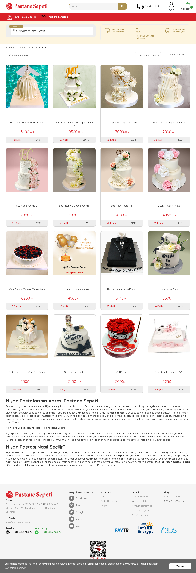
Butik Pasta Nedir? (172, 496)
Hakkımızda (106, 496)
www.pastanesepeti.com (165, 418)
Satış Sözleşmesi (140, 515)
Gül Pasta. (121, 372)
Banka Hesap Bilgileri (110, 501)
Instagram (78, 519)
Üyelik (171, 6)
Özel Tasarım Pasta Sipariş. (74, 288)
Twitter (76, 505)
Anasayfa (11, 47)
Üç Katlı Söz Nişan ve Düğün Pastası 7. (74, 124)
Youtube (77, 526)
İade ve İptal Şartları (141, 501)
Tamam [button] (180, 566)
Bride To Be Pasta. (169, 288)
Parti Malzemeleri (54, 17)
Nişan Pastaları (18, 55)
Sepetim (185, 6)
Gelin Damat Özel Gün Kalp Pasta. (27, 372)
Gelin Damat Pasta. (74, 372)
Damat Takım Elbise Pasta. (121, 288)
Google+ (77, 512)
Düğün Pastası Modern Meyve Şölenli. (27, 288)
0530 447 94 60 (17, 536)
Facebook (78, 498)
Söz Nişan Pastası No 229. (169, 372)
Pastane (23, 47)
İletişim (103, 505)
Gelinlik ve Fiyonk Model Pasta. (27, 122)
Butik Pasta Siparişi (21, 17)
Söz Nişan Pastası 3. (121, 205)
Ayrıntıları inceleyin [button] (15, 568)
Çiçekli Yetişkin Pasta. (169, 205)
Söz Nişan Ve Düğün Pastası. (74, 205)
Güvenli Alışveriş (140, 496)
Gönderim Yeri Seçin (30, 31)
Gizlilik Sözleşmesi (141, 510)
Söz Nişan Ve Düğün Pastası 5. (121, 122)
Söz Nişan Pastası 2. (27, 205)
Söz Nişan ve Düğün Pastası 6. (169, 122)
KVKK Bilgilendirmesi (142, 505)
